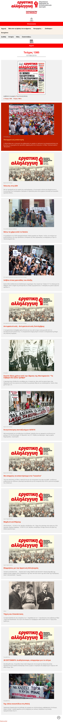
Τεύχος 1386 (17, 98)
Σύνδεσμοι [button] (49, 28)
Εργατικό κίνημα (8, 183)
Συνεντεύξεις (26, 37)
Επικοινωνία (31, 24)
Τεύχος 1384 (8, 98)
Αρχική (3, 28)
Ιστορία (11, 37)
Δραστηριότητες (8, 519)
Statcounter (3, 721)
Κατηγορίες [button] (37, 28)
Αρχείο (31, 46)
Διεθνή (3, 37)
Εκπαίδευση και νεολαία (10, 229)
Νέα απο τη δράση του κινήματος (19, 28)
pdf (16, 96)
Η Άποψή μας (7, 136)
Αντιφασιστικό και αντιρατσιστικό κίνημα (15, 277)
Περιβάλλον (7, 657)
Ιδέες (18, 37)
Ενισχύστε (4, 33)
